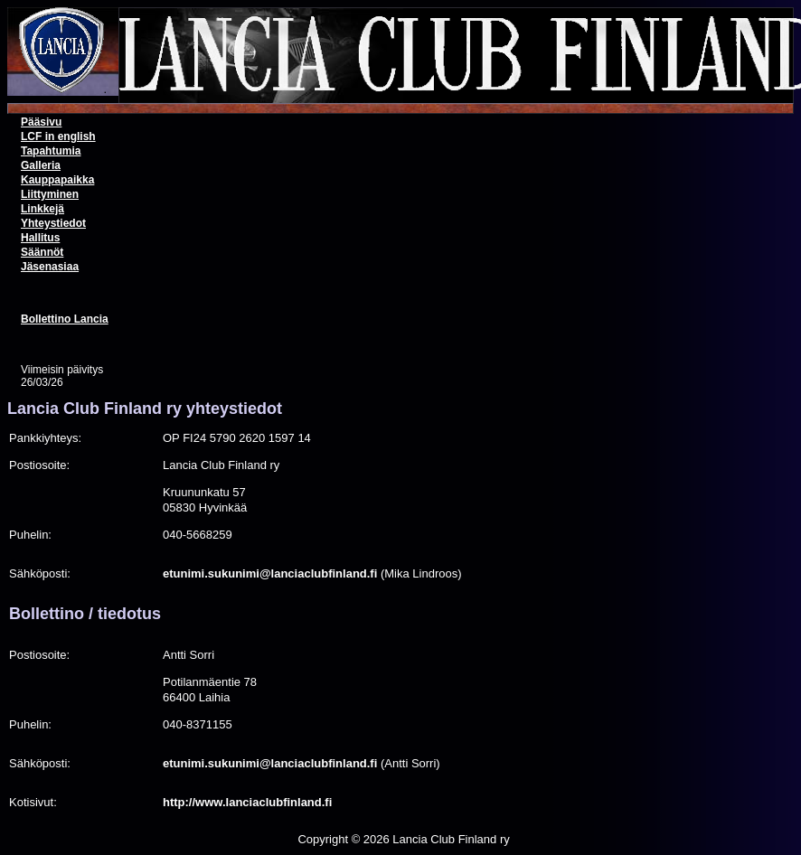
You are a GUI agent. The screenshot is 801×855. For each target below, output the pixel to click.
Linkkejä (42, 208)
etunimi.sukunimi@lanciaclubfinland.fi (270, 573)
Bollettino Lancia (64, 319)
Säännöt (42, 252)
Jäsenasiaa (50, 266)
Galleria (41, 165)
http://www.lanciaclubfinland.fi (247, 802)
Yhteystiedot (53, 223)
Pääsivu (41, 122)
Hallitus (40, 237)
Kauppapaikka (57, 180)
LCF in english (58, 136)
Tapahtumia (50, 151)
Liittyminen (50, 194)
